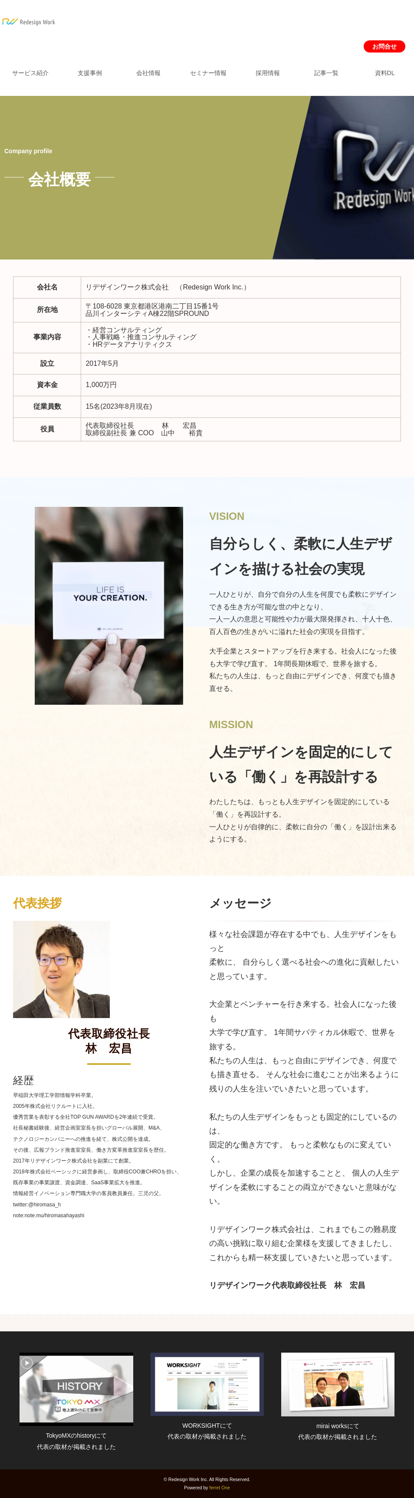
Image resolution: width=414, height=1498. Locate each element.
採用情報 (268, 72)
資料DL (385, 72)
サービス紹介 (30, 72)
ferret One (220, 1487)
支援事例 (90, 72)
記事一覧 (326, 72)
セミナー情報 (208, 72)
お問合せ (384, 46)
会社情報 (148, 72)
